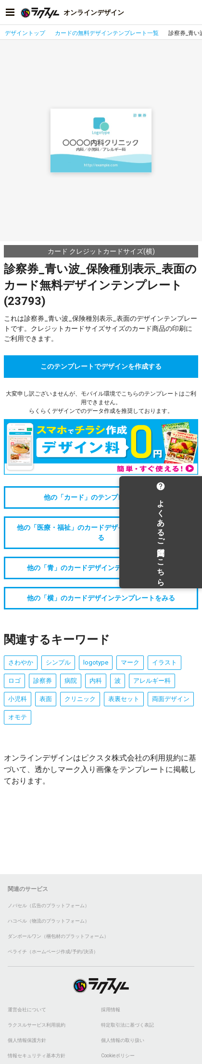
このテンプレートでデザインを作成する (101, 366)
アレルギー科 (152, 680)
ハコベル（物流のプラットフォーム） (48, 921)
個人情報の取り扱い (122, 1040)
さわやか (20, 662)
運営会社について (27, 1009)
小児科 (17, 698)
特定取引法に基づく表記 (127, 1025)
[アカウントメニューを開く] (192, 12)
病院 (70, 680)
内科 (95, 680)
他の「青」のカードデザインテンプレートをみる (101, 568)
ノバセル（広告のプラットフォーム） (48, 905)
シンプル (58, 662)
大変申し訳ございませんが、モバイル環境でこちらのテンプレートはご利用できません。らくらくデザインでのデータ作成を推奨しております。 (101, 402)
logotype (95, 662)
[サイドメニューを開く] (10, 12)
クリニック (80, 698)
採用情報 (110, 1009)
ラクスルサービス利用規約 (36, 1025)
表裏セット (123, 698)
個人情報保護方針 (27, 1040)
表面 (45, 698)
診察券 (42, 680)
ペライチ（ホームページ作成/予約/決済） (53, 951)
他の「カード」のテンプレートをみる (101, 497)
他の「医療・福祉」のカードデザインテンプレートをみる (101, 532)
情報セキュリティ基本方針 (36, 1055)
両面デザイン (170, 698)
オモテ (17, 717)
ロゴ (14, 680)
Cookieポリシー (118, 1055)
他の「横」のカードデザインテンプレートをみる (101, 598)
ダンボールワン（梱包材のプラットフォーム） (58, 936)
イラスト (164, 662)
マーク (130, 662)
